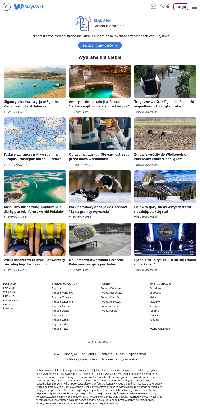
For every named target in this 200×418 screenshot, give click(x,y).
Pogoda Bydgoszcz (111, 292)
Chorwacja (156, 292)
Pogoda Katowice (111, 288)
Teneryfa (155, 310)
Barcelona (155, 288)
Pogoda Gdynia (109, 306)
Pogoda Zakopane (62, 301)
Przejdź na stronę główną (100, 45)
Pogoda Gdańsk (61, 310)
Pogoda (56, 288)
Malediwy (155, 301)
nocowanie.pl (11, 300)
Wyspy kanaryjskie (160, 328)
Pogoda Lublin (60, 319)
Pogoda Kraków (61, 306)
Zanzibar (155, 315)
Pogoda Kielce (60, 328)
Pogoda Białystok (111, 301)
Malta (153, 297)
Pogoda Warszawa (62, 292)
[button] (194, 6)
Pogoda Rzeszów (110, 297)
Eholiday (8, 308)
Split (152, 324)
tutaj (115, 403)
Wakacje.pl (9, 292)
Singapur (155, 306)
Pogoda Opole (109, 310)
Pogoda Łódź (59, 324)
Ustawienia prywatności (118, 359)
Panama (154, 319)
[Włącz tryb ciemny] (165, 6)
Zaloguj (181, 7)
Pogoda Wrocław (61, 297)
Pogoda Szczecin (61, 315)
